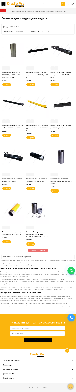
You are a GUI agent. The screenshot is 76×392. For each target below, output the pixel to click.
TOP (67, 350)
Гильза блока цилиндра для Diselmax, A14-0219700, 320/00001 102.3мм (61, 181)
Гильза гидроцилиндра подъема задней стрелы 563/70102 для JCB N (37, 75)
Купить (7, 84)
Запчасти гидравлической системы (33, 11)
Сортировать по (8, 31)
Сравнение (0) (14, 26)
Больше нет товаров (38, 250)
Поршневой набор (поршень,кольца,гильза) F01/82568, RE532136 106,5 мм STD (37, 234)
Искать (62, 4)
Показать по (35, 31)
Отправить (38, 340)
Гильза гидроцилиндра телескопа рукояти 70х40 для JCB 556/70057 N (37, 128)
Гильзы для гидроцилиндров (56, 11)
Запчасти (16, 11)
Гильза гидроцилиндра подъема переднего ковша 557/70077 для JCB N (61, 75)
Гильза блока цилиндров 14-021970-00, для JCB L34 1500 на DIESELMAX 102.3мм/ (12, 75)
